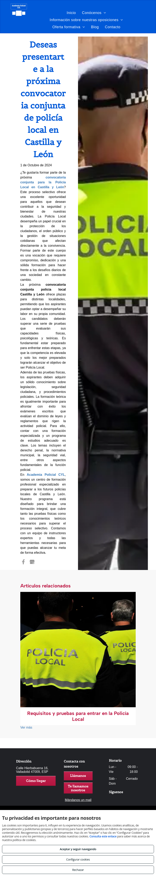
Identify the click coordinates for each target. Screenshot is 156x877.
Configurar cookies (78, 859)
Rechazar (78, 870)
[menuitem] (71, 12)
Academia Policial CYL (46, 474)
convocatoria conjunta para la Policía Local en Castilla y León (43, 182)
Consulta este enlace (102, 836)
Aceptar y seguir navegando (78, 849)
